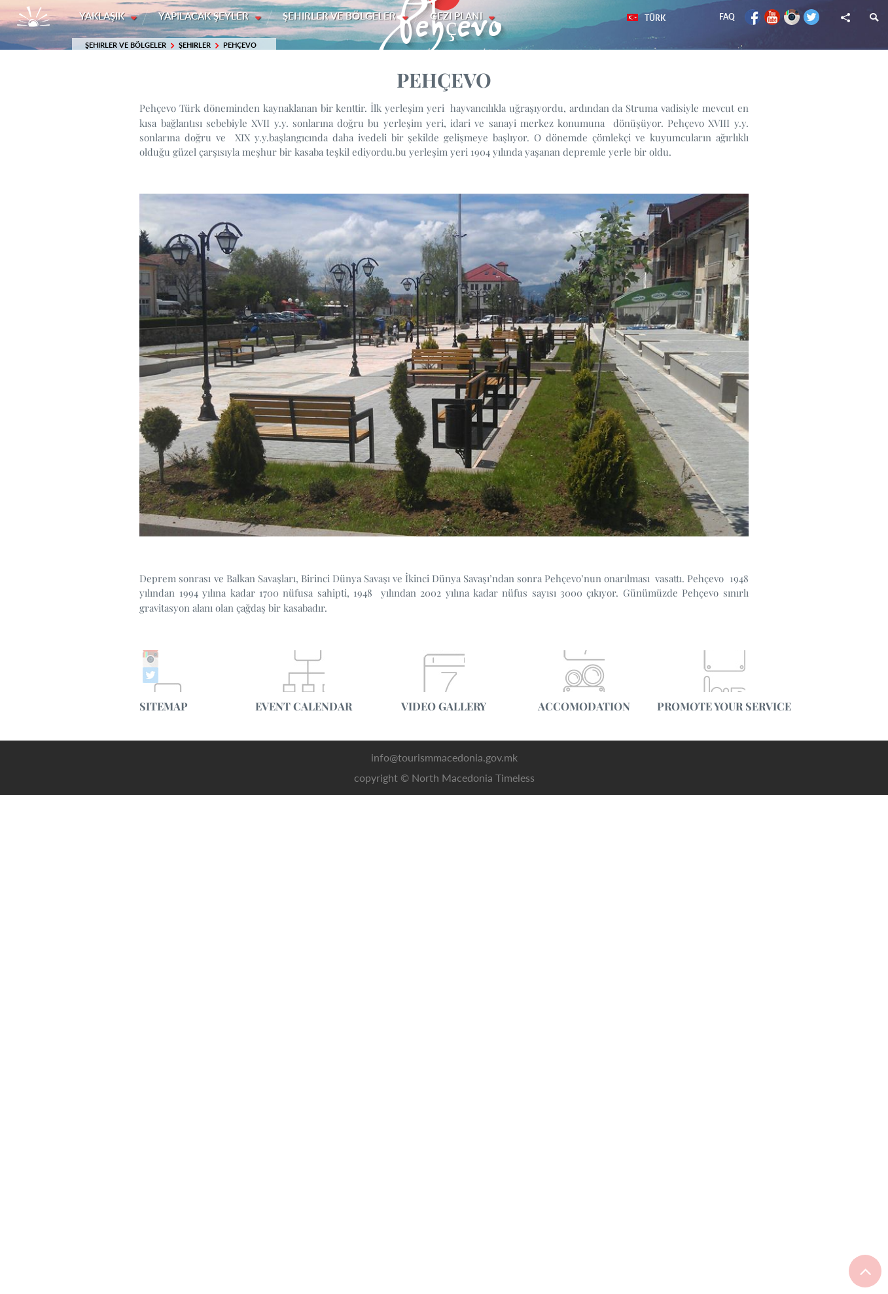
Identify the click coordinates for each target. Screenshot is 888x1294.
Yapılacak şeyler (205, 16)
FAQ (727, 17)
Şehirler (195, 45)
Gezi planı (459, 16)
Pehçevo (240, 45)
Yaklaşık (103, 16)
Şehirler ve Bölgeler (342, 16)
